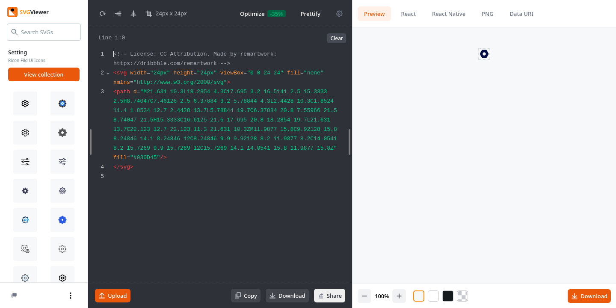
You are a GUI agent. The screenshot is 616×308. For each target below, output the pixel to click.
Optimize (252, 14)
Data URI (521, 14)
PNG (487, 14)
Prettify (310, 14)
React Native (448, 14)
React (408, 14)
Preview (374, 14)
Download (287, 295)
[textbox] (231, 175)
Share (329, 295)
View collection (43, 74)
